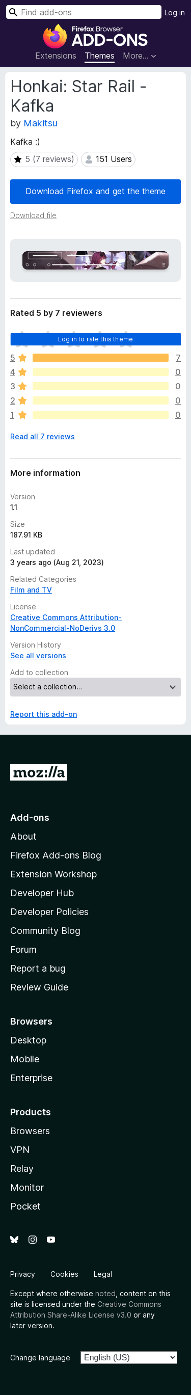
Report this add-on (43, 714)
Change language (40, 1357)
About (23, 836)
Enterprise (31, 1077)
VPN (20, 1149)
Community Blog (45, 930)
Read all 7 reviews (42, 436)
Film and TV (31, 589)
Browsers (30, 1130)
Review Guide (39, 987)
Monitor (27, 1187)
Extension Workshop (53, 874)
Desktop (28, 1040)
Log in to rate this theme (95, 339)
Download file (33, 215)
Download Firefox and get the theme (95, 191)
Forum (23, 949)
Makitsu (40, 123)
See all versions (38, 655)
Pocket (25, 1206)
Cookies (64, 1274)
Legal (103, 1274)
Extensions (55, 55)
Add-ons (29, 817)
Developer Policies (49, 911)
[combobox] (83, 12)
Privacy (22, 1274)
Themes (100, 55)
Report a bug (38, 968)
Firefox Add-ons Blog (55, 855)
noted (105, 1293)
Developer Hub (42, 893)
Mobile (24, 1059)
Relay (22, 1168)
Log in (175, 12)
